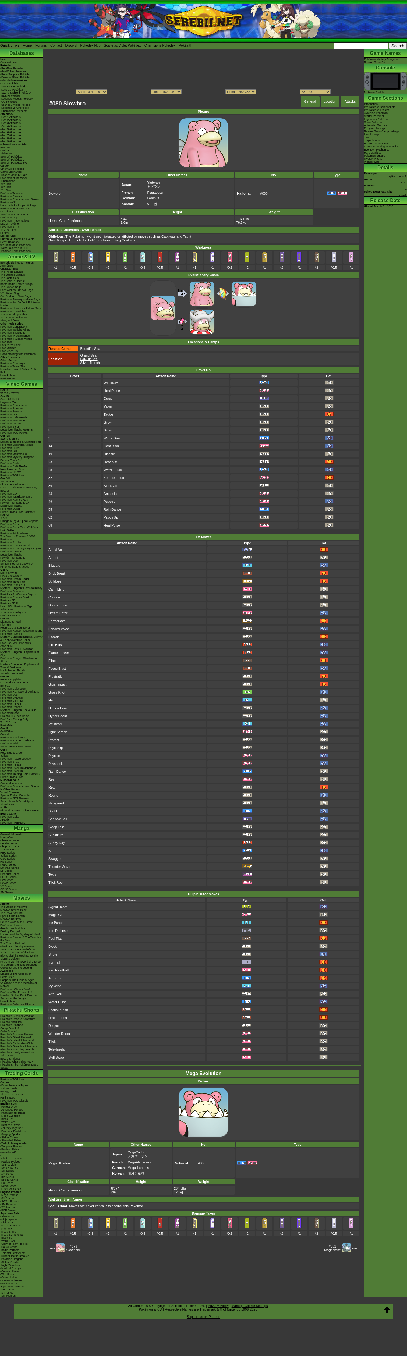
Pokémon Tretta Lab (12, 582)
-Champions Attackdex (14, 144)
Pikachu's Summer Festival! (17, 1034)
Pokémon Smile (9, 463)
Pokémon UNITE (10, 423)
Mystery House (373, 158)
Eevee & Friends (10, 1058)
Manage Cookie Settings (250, 1306)
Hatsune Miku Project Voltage (18, 205)
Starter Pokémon (374, 116)
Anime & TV (21, 256)
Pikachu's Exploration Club (16, 1043)
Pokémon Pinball (10, 764)
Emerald (5, 685)
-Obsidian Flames (11, 1158)
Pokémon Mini (9, 743)
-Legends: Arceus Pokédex (16, 98)
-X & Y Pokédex (9, 83)
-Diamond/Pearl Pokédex (15, 77)
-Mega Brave (8, 1231)
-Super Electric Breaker (14, 1256)
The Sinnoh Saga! (11, 287)
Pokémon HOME (10, 447)
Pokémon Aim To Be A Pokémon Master (20, 304)
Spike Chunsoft (397, 176)
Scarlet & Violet (9, 399)
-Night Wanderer (10, 1265)
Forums (41, 45)
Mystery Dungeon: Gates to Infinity (21, 588)
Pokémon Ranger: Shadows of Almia (18, 660)
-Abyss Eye (7, 1216)
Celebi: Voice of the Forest (16, 922)
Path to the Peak (10, 344)
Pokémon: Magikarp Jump (16, 496)
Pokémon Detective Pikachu (17, 1004)
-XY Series (6, 1173)
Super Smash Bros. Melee (16, 746)
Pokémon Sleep (10, 426)
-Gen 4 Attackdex (10, 126)
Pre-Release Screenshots (379, 106)
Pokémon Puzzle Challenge (17, 740)
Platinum (5, 624)
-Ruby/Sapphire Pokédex (15, 74)
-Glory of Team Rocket (13, 1243)
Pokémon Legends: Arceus (16, 444)
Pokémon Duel (9, 560)
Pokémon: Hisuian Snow (15, 335)
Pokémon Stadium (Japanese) (18, 767)
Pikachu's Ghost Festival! (15, 1037)
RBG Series (7, 852)
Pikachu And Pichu (11, 1022)
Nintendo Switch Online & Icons (19, 810)
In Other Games (10, 789)
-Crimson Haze (9, 1271)
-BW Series (7, 1176)
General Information (12, 834)
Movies (21, 897)
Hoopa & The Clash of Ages (17, 980)
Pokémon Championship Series (19, 199)
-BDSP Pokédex (10, 95)
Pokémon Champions (13, 405)
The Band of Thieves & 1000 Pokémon (17, 538)
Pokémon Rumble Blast (14, 597)
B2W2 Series (8, 883)
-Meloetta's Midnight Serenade (18, 964)
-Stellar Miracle (9, 1262)
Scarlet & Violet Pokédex (122, 45)
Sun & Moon (8, 481)
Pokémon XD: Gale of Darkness (19, 691)
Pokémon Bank (9, 524)
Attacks (350, 101)
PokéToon (6, 341)
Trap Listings (372, 140)
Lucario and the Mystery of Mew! (20, 934)
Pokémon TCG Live (12, 475)
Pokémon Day (9, 217)
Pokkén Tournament (12, 557)
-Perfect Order (9, 1106)
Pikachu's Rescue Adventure (17, 1019)
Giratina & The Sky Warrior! (17, 946)
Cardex (4, 165)
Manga (22, 828)
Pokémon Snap (9, 761)
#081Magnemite (332, 1248)
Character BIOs (9, 840)
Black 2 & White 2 (11, 575)
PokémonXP (8, 202)
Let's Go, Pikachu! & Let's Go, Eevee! (18, 489)
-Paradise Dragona (11, 1259)
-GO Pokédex (8, 101)
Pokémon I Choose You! (15, 989)
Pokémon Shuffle (10, 542)
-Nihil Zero (6, 1222)
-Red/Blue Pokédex (12, 68)
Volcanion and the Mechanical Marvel (18, 985)
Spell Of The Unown (12, 916)
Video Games (21, 384)
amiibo (4, 807)
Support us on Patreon (203, 1317)
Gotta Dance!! (8, 1031)
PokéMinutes (8, 348)
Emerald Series (9, 867)
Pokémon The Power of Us (16, 992)
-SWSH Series (9, 1167)
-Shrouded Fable (10, 1140)
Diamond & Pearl (10, 621)
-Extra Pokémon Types (14, 1085)
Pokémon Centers (11, 196)
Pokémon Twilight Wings (15, 329)
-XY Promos (7, 1207)
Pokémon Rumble (11, 633)
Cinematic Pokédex (12, 168)
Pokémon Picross (11, 551)
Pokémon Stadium (11, 770)
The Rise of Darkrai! (12, 943)
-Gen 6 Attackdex (10, 132)
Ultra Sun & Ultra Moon (14, 484)
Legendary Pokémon (376, 119)
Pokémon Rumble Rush (14, 499)
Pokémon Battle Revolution (17, 649)
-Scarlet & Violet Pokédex (15, 104)
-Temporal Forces (11, 1146)
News (3, 59)
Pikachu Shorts (21, 1010)
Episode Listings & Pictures (17, 262)
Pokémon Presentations (15, 220)
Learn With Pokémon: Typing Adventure (17, 608)
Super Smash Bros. (12, 777)
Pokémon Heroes (11, 925)
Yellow (4, 755)
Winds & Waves (9, 393)
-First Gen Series (10, 1189)
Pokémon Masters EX (13, 420)
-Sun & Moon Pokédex (14, 86)
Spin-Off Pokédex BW (13, 162)
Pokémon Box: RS (11, 700)
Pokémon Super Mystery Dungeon (21, 548)
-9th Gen (5, 184)
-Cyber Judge (8, 1277)
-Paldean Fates (9, 1149)
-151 (3, 1155)
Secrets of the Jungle (13, 998)
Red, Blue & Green (11, 752)
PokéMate (6, 725)
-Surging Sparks (10, 1134)
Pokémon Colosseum (13, 688)
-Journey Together (11, 1128)
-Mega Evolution (10, 1115)
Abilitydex (6, 153)
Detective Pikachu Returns (16, 429)
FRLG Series (8, 864)
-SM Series (7, 1170)
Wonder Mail (371, 161)
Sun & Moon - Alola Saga (15, 296)
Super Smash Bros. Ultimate (17, 511)
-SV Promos (7, 1198)
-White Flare (7, 1121)
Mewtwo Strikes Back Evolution (19, 995)
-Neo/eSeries (8, 1185)
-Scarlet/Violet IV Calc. (14, 174)
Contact (56, 45)
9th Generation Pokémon (15, 245)
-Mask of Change (10, 1268)
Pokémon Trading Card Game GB (20, 774)
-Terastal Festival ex (12, 1253)
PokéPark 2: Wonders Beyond (18, 594)
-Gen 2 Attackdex (10, 120)
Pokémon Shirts (10, 226)
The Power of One (11, 912)
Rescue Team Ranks (376, 143)
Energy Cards (8, 1091)
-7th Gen (5, 190)
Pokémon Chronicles (13, 311)
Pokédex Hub (90, 45)
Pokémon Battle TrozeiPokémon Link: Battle (20, 529)
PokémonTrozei (9, 713)
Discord (71, 45)
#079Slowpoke (73, 1248)
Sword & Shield (9, 438)
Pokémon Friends (11, 411)
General (310, 101)
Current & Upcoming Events (17, 238)
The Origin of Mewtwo (13, 906)
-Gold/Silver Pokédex (13, 71)
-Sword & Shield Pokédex (15, 92)
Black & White (8, 572)
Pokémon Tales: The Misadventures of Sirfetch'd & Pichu (18, 369)
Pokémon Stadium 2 (12, 737)
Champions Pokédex (159, 45)
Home (27, 45)
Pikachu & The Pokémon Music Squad (19, 1066)
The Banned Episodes (13, 317)
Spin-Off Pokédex (11, 156)
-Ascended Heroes (11, 1109)
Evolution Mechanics (376, 149)
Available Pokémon (376, 113)
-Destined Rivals (10, 1125)
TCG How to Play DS (13, 612)
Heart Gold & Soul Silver (15, 627)
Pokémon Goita (9, 816)
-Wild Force (7, 1274)
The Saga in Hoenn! (12, 280)
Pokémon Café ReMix (13, 417)
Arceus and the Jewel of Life (17, 949)
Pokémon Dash (9, 694)
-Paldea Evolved (10, 1161)
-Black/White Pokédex (13, 80)
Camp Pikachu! (9, 1028)
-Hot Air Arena (8, 1246)
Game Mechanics (11, 171)
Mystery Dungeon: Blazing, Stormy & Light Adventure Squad (21, 638)
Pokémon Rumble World (15, 545)
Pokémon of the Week (13, 177)
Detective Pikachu (11, 505)
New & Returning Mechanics (381, 146)
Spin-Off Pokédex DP (13, 159)
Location (330, 101)
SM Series (6, 892)
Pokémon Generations (14, 326)
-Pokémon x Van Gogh (14, 214)
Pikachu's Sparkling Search (17, 1049)
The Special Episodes (13, 314)
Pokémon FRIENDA (12, 822)
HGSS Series (8, 877)
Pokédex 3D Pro (10, 603)
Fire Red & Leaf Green (14, 682)
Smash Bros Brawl (11, 673)
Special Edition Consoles (15, 795)
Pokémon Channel (11, 697)
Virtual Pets (7, 804)
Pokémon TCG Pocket (13, 432)
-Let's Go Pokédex (11, 89)
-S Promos (6, 1292)
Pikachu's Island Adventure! (17, 1040)
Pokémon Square (374, 155)
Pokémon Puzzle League (15, 758)
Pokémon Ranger (11, 706)
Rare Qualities (372, 152)
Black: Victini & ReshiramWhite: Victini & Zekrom (19, 957)
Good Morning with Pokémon (18, 354)
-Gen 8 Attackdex (10, 138)
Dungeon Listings (374, 128)
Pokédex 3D (7, 600)
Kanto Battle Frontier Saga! (17, 284)
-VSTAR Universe (11, 1280)
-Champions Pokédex (13, 110)
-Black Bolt (6, 1118)
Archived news (9, 62)
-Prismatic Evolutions (13, 1131)
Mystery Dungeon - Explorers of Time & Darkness (19, 666)
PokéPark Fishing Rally (14, 719)
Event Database (10, 241)
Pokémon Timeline (11, 193)
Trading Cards (21, 1073)
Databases (21, 53)
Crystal (4, 734)
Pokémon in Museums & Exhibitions (15, 210)
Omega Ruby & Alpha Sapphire (19, 521)
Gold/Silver (7, 731)
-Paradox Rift (8, 1152)
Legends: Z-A (8, 402)
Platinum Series (9, 873)
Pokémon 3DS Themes (14, 798)
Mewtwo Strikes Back (13, 909)
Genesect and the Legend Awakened (16, 969)
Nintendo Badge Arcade (14, 566)
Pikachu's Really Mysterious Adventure (17, 1054)
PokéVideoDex (9, 351)
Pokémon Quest (10, 508)
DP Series (6, 870)
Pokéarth (185, 45)
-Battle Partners (9, 1249)
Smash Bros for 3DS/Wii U (16, 563)
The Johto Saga (10, 277)
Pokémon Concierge (12, 363)
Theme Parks (8, 229)
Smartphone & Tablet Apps (16, 801)
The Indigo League (11, 271)
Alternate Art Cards (11, 1094)
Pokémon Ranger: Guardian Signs (21, 630)
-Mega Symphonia (11, 1234)
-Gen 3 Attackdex (10, 123)
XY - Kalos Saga (10, 293)
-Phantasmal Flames (13, 1112)
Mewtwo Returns (10, 919)
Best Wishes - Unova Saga (16, 290)
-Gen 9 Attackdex (10, 141)
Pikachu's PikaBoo (11, 1025)
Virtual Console (9, 792)
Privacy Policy (218, 1306)
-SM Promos (8, 1204)
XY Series (6, 886)
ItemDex (5, 147)
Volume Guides (9, 849)
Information (371, 103)
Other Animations (10, 357)
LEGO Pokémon (10, 223)
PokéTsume (7, 378)
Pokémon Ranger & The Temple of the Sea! (21, 939)
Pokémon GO (8, 414)
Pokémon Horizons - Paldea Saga (21, 308)
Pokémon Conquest (12, 591)
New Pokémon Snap (12, 469)
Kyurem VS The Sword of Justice (20, 961)
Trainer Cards (8, 1088)
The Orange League (12, 274)
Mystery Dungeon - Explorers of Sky (19, 654)
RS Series (6, 861)
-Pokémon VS (8, 1283)
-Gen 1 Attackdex (10, 117)
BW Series (6, 880)
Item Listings (372, 134)
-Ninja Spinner (9, 1219)
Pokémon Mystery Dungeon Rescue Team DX (17, 459)
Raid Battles (7, 1097)
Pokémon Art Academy (14, 533)
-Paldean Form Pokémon (15, 251)
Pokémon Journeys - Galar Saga (20, 299)
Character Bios (9, 268)
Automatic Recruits (375, 125)
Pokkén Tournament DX (14, 502)
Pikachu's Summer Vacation (17, 1015)
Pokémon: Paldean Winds (16, 338)
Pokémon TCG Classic (14, 1100)
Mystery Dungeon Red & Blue (18, 710)
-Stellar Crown (9, 1137)
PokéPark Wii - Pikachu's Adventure (15, 644)
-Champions (7, 181)
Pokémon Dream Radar (14, 578)
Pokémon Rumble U (12, 585)
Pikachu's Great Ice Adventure (18, 1046)
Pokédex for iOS (10, 615)
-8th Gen (5, 187)
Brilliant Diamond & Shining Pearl (20, 441)
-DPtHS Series (9, 1179)
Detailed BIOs (8, 843)
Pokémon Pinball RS (13, 703)
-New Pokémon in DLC (14, 248)
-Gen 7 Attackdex (10, 135)
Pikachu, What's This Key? (16, 1061)
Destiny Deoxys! (10, 931)
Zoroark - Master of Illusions (17, 952)
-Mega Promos (9, 1195)
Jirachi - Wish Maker (12, 928)
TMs (367, 137)
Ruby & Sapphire (10, 679)
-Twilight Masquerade (13, 1143)
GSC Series (7, 858)
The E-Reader (9, 722)
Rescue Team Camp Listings (381, 131)
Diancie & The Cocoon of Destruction (15, 975)
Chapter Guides (9, 846)
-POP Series (8, 1210)
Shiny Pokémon (9, 320)
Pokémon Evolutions (12, 332)
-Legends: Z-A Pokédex (14, 107)
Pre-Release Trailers (376, 110)
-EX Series (6, 1182)
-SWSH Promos (10, 1201)
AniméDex (6, 265)
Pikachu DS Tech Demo (14, 716)
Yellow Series (8, 855)
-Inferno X (6, 1228)
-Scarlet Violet (8, 1164)
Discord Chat (8, 235)
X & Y (3, 518)
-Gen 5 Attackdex (10, 129)
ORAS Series (8, 889)
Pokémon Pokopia (11, 408)
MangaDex (7, 837)
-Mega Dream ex (10, 1225)
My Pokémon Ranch (12, 670)
